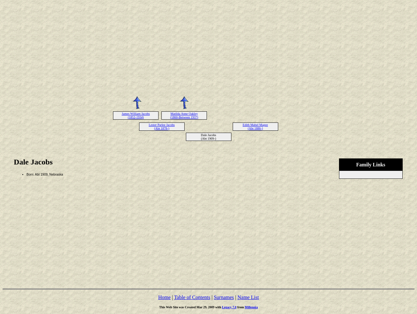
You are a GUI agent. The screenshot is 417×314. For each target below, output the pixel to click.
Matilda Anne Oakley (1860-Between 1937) (184, 115)
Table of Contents (192, 297)
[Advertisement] (208, 47)
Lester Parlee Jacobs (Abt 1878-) (162, 126)
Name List (248, 297)
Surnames (224, 297)
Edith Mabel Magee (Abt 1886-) (255, 126)
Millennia (251, 307)
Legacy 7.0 (229, 307)
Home (164, 297)
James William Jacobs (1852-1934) (136, 115)
